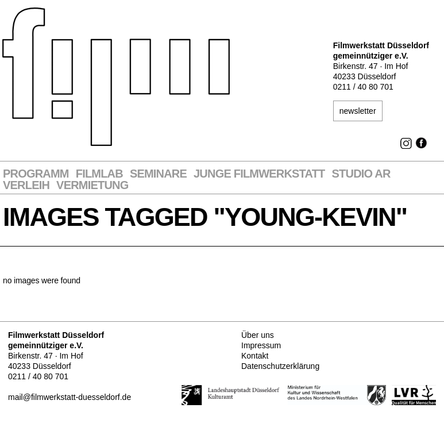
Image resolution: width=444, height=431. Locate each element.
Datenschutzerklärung (280, 366)
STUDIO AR (361, 174)
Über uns (257, 335)
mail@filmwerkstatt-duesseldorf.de (69, 397)
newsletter (357, 111)
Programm (36, 174)
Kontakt (254, 355)
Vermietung (92, 185)
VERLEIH (26, 185)
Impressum (261, 345)
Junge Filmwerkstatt (259, 174)
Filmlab (99, 174)
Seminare (158, 174)
